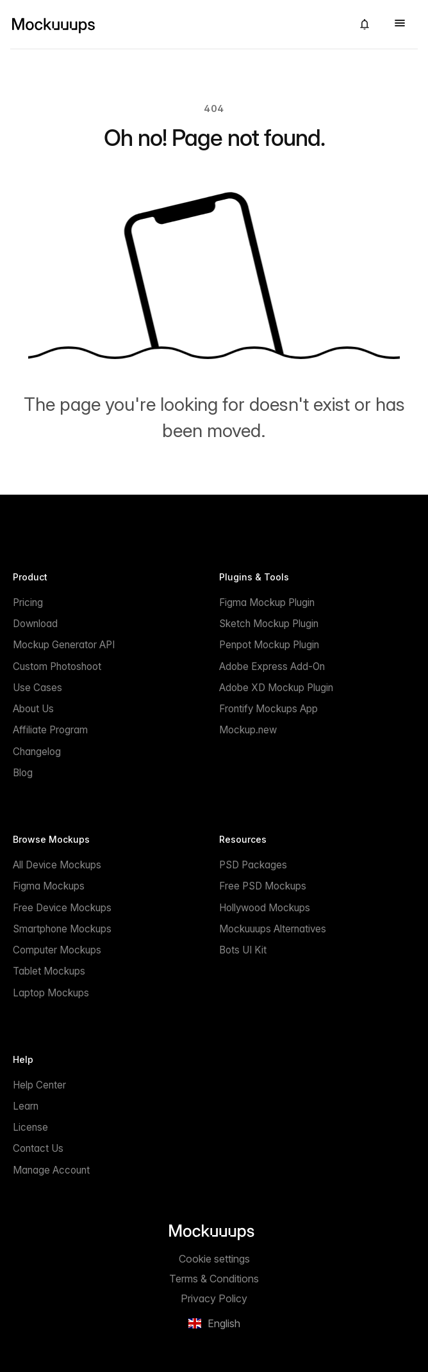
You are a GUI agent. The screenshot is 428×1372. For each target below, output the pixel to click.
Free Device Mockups (62, 908)
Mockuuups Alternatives (272, 929)
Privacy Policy (214, 1298)
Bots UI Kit (243, 950)
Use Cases (37, 688)
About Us (33, 709)
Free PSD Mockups (262, 886)
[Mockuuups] (176, 24)
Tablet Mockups (49, 971)
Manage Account (51, 1170)
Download (35, 624)
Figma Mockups (49, 886)
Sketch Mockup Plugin (268, 624)
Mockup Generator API (64, 645)
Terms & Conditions (214, 1278)
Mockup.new (248, 730)
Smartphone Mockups (62, 929)
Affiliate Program (50, 730)
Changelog (37, 752)
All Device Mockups (57, 865)
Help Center (39, 1085)
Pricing (28, 602)
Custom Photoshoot (57, 666)
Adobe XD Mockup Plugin (276, 688)
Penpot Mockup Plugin (269, 645)
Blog (23, 773)
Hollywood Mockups (264, 908)
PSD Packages (253, 865)
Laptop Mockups (51, 993)
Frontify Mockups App (268, 709)
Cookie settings (214, 1259)
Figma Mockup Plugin (267, 602)
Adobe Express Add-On (272, 666)
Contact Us (38, 1148)
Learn (25, 1106)
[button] (364, 24)
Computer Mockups (57, 950)
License (30, 1127)
